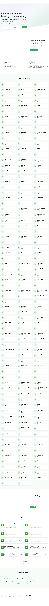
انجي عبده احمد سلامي (32, 62)
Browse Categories (3, 596)
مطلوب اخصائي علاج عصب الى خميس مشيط (35, 523)
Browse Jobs (2, 595)
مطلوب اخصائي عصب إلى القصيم (8, 546)
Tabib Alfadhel (28, 595)
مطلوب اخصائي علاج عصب (7, 531)
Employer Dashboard (11, 596)
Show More (24, 563)
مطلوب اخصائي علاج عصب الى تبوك (9, 539)
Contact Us (19, 599)
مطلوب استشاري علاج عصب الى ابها (9, 553)
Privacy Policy (19, 596)
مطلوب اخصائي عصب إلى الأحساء (33, 539)
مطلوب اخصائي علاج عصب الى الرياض (34, 546)
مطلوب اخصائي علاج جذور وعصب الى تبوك (34, 531)
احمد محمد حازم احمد (7, 62)
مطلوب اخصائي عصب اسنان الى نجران (34, 553)
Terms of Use (19, 595)
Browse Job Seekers (11, 595)
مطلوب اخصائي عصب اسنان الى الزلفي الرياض (10, 523)
